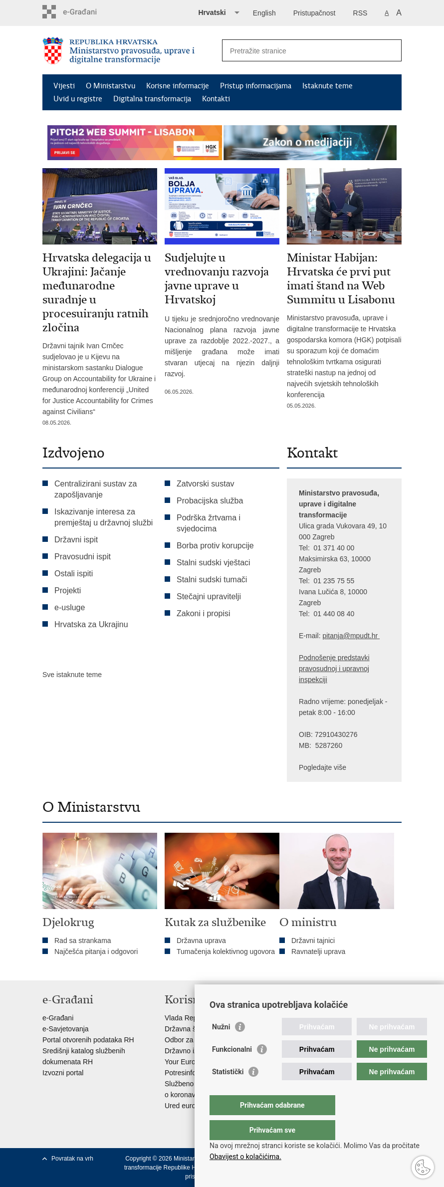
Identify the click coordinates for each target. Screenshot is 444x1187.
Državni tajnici (313, 941)
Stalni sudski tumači (212, 579)
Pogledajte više (322, 767)
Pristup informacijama (255, 85)
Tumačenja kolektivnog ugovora (226, 951)
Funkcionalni (232, 1069)
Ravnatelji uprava (318, 951)
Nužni (221, 1047)
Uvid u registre (77, 98)
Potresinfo (180, 1073)
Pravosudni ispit (82, 556)
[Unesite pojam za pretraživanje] (301, 50)
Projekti (67, 590)
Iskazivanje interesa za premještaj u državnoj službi (103, 517)
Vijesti (64, 85)
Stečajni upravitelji (209, 596)
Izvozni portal (62, 1073)
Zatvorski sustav (205, 483)
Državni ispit (76, 539)
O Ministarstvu (110, 85)
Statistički (227, 1092)
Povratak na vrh (72, 1158)
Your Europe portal (193, 1062)
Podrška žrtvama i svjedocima (208, 523)
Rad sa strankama (82, 941)
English (264, 13)
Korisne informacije (177, 85)
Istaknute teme (327, 85)
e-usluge (69, 607)
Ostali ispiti (73, 573)
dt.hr (371, 636)
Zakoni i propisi (203, 613)
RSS (360, 13)
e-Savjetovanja (65, 1029)
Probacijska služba (210, 500)
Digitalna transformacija (152, 98)
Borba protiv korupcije (215, 545)
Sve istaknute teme (72, 675)
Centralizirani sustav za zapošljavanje (95, 489)
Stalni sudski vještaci (214, 562)
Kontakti (216, 98)
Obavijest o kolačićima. (245, 1157)
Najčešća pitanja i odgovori (96, 951)
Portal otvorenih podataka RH (88, 1040)
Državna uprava (201, 941)
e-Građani (57, 1018)
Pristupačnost (314, 13)
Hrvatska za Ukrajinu (91, 624)
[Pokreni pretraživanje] (390, 50)
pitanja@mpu (343, 636)
